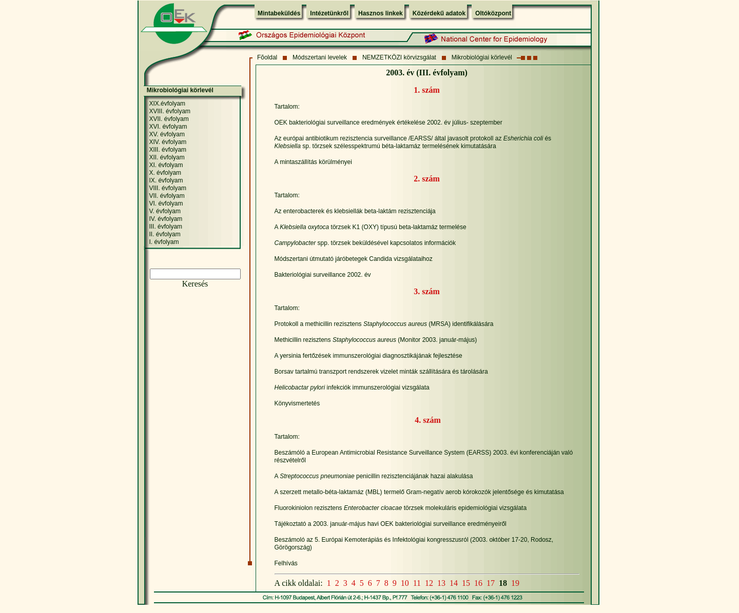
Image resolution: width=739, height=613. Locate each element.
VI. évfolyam (166, 203)
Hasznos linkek (380, 13)
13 (441, 583)
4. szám (428, 420)
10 (405, 583)
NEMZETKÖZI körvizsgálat (399, 57)
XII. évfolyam (166, 157)
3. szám (427, 291)
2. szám (427, 178)
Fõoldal (267, 57)
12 (429, 583)
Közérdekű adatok (439, 13)
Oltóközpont (493, 13)
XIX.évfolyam (167, 103)
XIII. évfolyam (167, 149)
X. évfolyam (165, 172)
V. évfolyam (165, 211)
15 (466, 583)
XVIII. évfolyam (169, 111)
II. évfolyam (164, 234)
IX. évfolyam (166, 180)
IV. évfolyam (165, 218)
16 (478, 583)
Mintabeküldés (279, 13)
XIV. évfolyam (167, 142)
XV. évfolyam (167, 134)
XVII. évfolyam (168, 118)
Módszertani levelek (320, 57)
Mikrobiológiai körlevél (482, 57)
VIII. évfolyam (167, 188)
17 (491, 583)
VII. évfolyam (166, 195)
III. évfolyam (165, 226)
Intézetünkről (329, 13)
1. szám (427, 90)
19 (515, 583)
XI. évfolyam (166, 165)
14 (454, 583)
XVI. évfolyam (168, 126)
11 (417, 583)
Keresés (195, 283)
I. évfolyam (164, 242)
